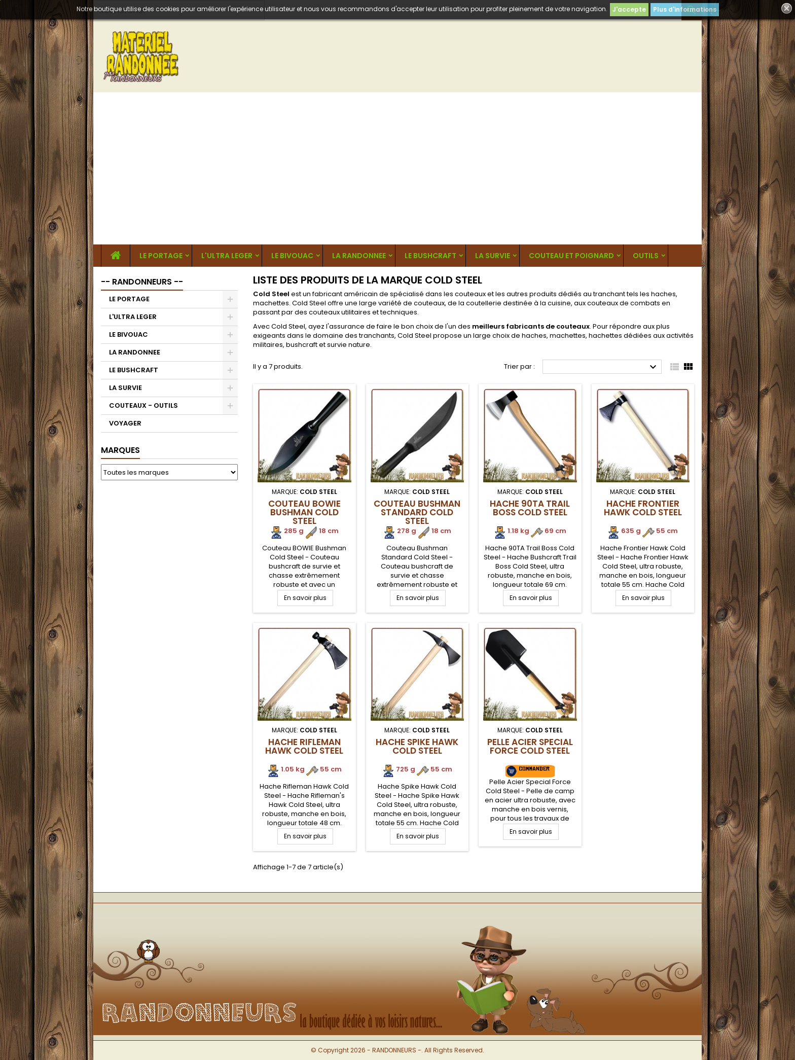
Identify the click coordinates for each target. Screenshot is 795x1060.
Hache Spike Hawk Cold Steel (417, 746)
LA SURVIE (492, 256)
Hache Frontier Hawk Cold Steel (643, 508)
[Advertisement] (397, 168)
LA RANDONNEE (359, 256)
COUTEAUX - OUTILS (143, 405)
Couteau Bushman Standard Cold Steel (417, 512)
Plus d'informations (684, 9)
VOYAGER (125, 423)
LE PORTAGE (161, 256)
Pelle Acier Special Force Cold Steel (530, 746)
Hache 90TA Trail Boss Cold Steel (530, 508)
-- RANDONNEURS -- (142, 282)
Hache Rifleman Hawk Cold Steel (304, 746)
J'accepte (629, 9)
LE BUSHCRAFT (430, 256)
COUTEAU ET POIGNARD (571, 256)
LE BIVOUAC (292, 256)
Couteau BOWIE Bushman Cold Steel (304, 512)
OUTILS (646, 256)
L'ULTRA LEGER (226, 256)
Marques (120, 450)
